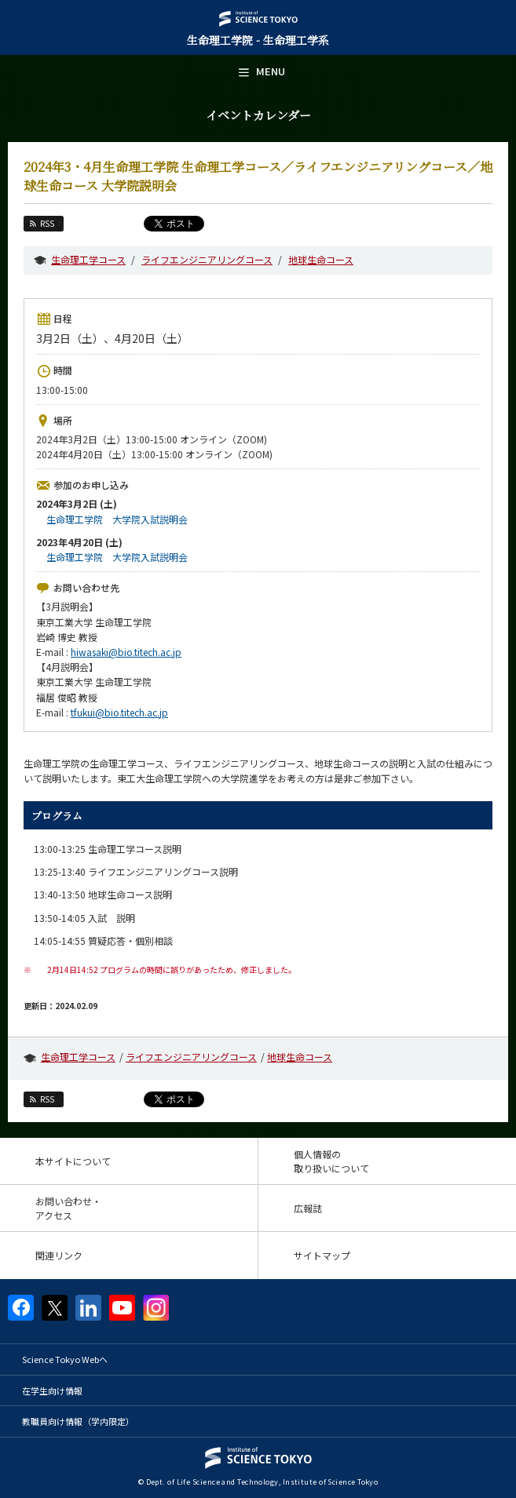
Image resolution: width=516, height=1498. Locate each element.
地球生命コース (320, 259)
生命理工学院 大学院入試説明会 (117, 519)
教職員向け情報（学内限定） (78, 1421)
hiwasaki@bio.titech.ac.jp (126, 651)
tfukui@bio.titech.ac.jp (119, 712)
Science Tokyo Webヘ (65, 1359)
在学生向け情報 (52, 1390)
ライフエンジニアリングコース (207, 259)
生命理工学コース (88, 259)
